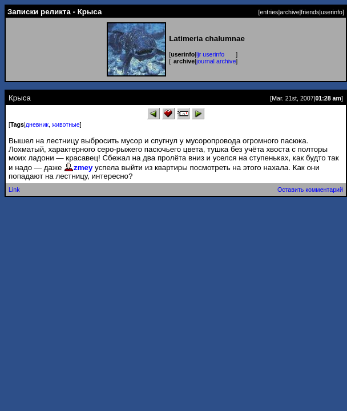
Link (14, 189)
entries (269, 12)
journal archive (216, 61)
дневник (37, 124)
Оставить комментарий (310, 189)
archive (289, 12)
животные (66, 124)
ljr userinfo (210, 54)
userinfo (331, 12)
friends (310, 12)
